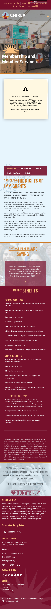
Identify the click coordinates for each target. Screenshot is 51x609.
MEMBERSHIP (11, 168)
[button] (12, 531)
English (34, 1)
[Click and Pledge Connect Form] (25, 119)
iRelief (27, 173)
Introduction (26, 168)
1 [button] (25, 291)
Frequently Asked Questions (13, 585)
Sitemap (5, 587)
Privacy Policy (7, 590)
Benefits (39, 168)
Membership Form (13, 173)
